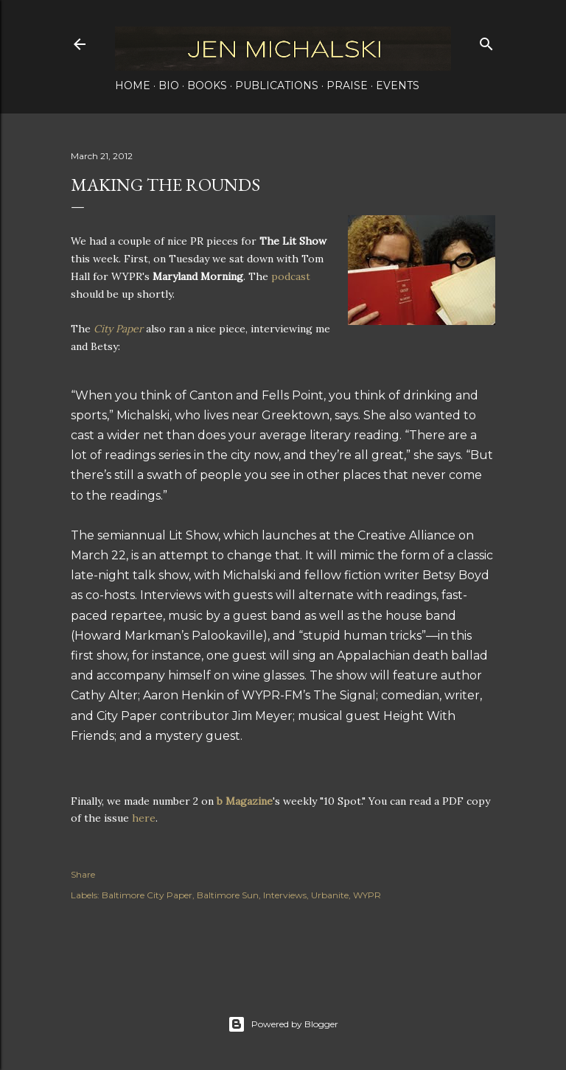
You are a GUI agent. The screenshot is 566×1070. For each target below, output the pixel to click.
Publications (276, 85)
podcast (290, 276)
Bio (168, 85)
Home (132, 85)
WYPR (367, 895)
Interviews (285, 895)
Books (207, 85)
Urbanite (330, 895)
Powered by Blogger (283, 1024)
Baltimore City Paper (147, 895)
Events (397, 85)
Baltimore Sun (228, 895)
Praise (347, 85)
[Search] (486, 41)
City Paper (118, 328)
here (144, 818)
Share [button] (83, 874)
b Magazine (245, 801)
